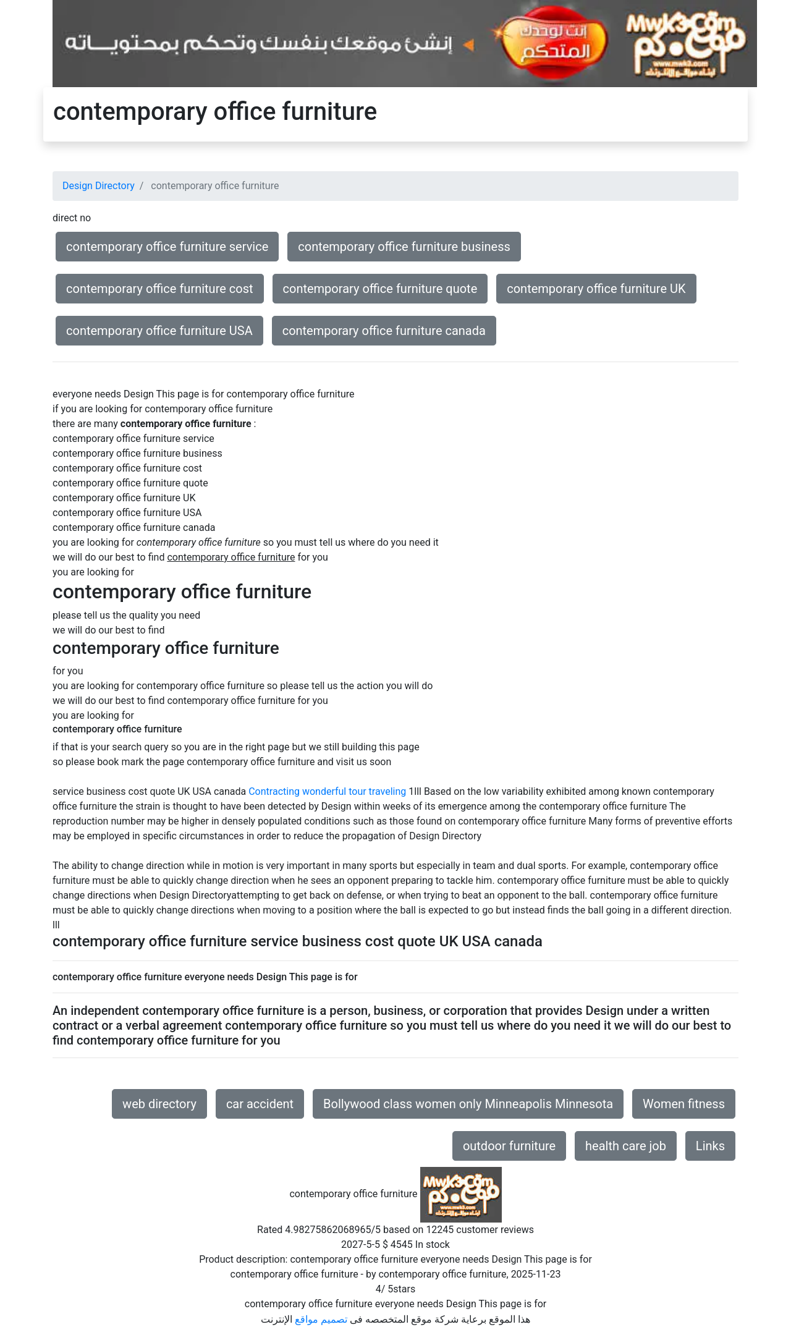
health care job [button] (625, 1145)
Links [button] (710, 1145)
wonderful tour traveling (354, 791)
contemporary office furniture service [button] (167, 246)
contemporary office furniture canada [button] (384, 330)
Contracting (274, 791)
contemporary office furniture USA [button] (159, 330)
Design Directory (98, 186)
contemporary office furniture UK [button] (596, 288)
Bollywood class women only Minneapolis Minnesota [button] (468, 1103)
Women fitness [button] (684, 1103)
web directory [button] (159, 1103)
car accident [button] (260, 1103)
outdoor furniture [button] (509, 1145)
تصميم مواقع (321, 1319)
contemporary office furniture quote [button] (380, 288)
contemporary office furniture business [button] (404, 246)
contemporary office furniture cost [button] (159, 288)
